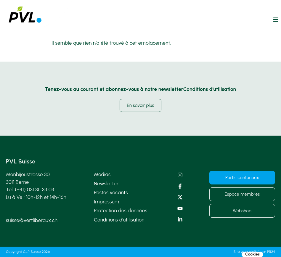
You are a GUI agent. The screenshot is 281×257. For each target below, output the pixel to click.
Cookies (252, 254)
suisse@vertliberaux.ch (31, 220)
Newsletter (106, 184)
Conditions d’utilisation (119, 220)
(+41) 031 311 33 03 (34, 189)
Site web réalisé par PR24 (254, 252)
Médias (102, 174)
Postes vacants (111, 192)
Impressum (106, 202)
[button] (275, 19)
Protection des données (120, 210)
